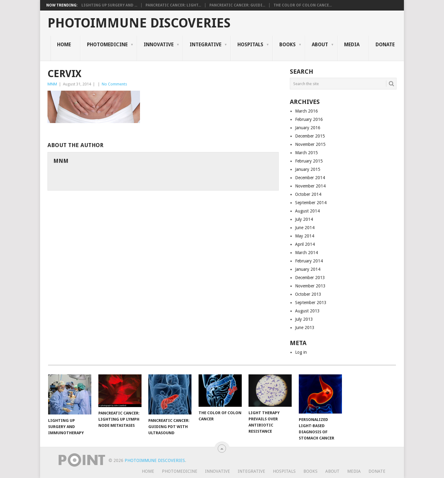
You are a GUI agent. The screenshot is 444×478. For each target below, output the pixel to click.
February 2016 (309, 119)
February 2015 (309, 161)
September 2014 (311, 202)
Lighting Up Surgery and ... (109, 5)
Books (287, 44)
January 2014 (307, 269)
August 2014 (307, 210)
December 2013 (310, 277)
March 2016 (306, 111)
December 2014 (310, 177)
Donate (385, 44)
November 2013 (310, 285)
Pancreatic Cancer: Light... (173, 5)
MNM (52, 84)
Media (352, 44)
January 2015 (307, 169)
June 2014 (304, 227)
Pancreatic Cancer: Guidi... (237, 5)
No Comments (114, 84)
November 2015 (310, 144)
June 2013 (304, 327)
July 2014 (304, 219)
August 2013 (307, 310)
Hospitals (250, 44)
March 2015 (306, 152)
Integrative (205, 44)
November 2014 (310, 185)
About (320, 44)
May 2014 (304, 235)
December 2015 (310, 136)
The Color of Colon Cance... (302, 5)
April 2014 (305, 244)
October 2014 (308, 194)
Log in (301, 352)
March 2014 (306, 252)
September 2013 (311, 302)
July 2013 (304, 319)
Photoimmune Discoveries (139, 23)
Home (64, 44)
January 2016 (307, 127)
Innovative (159, 44)
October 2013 (308, 294)
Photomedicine (107, 44)
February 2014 (309, 260)
